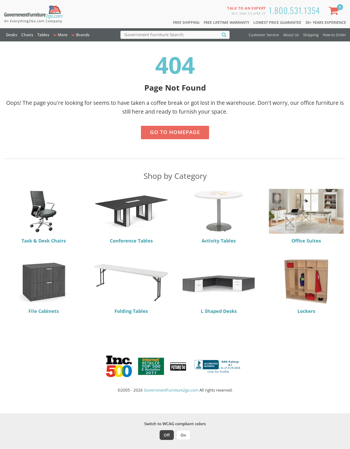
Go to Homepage (175, 132)
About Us (291, 34)
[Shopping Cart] (334, 12)
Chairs (27, 34)
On (183, 435)
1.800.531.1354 (294, 10)
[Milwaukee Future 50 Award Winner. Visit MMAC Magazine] (178, 366)
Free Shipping (186, 22)
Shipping (311, 34)
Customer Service (264, 34)
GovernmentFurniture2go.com (171, 390)
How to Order (334, 34)
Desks (11, 34)
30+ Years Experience (325, 22)
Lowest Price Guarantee (277, 22)
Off (167, 435)
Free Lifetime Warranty (226, 22)
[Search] (224, 34)
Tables (43, 34)
